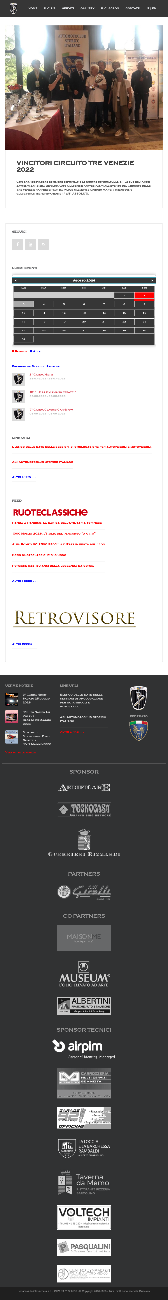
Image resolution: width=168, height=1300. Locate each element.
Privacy (144, 1291)
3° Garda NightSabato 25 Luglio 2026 (36, 698)
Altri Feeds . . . (24, 581)
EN (154, 8)
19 (64, 321)
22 (124, 321)
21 (104, 321)
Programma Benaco (28, 366)
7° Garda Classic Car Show (51, 409)
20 (84, 321)
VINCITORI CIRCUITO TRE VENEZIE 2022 (75, 166)
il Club (50, 8)
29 (124, 330)
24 (23, 330)
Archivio (53, 366)
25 (44, 330)
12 (64, 313)
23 (144, 321)
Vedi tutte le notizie (21, 752)
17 (23, 321)
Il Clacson (110, 8)
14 (104, 313)
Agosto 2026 (84, 280)
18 (44, 321)
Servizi (68, 8)
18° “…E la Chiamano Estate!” (53, 392)
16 (144, 313)
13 (84, 313)
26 (64, 330)
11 (43, 313)
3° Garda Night (41, 374)
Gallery (87, 8)
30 (144, 330)
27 (84, 330)
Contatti (133, 8)
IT (149, 8)
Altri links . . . (24, 477)
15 (124, 313)
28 (104, 330)
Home (32, 8)
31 (23, 339)
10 (23, 313)
